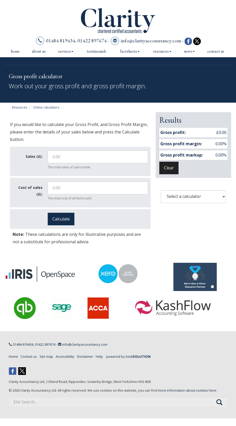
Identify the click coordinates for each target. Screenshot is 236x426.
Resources (162, 51)
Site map (46, 356)
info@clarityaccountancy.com (151, 40)
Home (15, 51)
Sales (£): (34, 156)
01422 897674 (92, 40)
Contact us (215, 51)
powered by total (128, 356)
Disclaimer (85, 356)
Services (65, 51)
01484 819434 (60, 40)
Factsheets (130, 51)
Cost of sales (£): (30, 190)
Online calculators (46, 107)
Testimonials (96, 51)
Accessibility (65, 356)
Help (99, 356)
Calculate (61, 219)
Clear (169, 168)
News (189, 51)
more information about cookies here (187, 390)
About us (39, 51)
